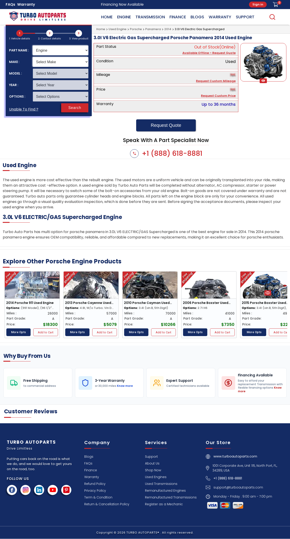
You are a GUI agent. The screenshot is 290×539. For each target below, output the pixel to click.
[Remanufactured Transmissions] (171, 497)
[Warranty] (91, 476)
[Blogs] (88, 456)
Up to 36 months (219, 104)
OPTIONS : (17, 96)
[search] (272, 17)
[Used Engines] (156, 476)
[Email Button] (234, 488)
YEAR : (13, 85)
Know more (124, 386)
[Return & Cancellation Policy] (106, 504)
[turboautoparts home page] (231, 457)
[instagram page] (25, 490)
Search (74, 108)
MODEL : (15, 73)
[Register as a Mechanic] (164, 504)
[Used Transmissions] (161, 483)
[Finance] (90, 470)
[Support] (151, 456)
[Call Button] (224, 479)
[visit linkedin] (39, 490)
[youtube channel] (53, 490)
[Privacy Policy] (95, 490)
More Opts (18, 332)
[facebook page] (12, 490)
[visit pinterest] (66, 490)
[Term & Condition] (98, 497)
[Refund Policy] (95, 483)
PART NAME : (19, 50)
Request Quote (166, 125)
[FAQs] (88, 463)
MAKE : (14, 62)
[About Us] (152, 463)
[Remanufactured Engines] (165, 490)
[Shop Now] (153, 470)
